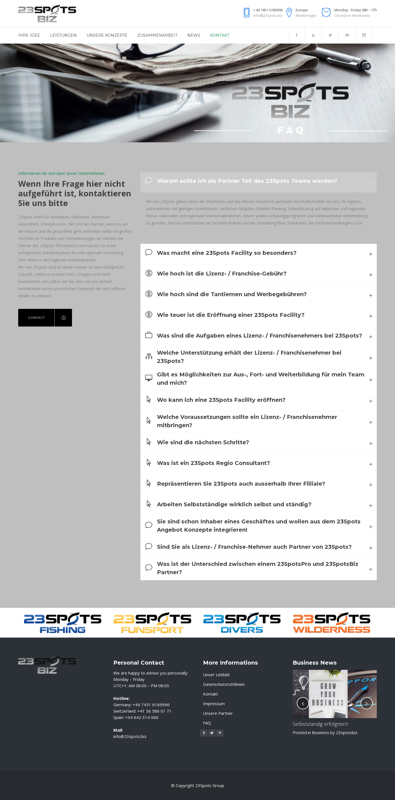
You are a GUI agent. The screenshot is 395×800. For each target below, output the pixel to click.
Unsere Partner (218, 713)
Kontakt (210, 694)
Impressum (214, 703)
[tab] (258, 182)
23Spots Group (209, 785)
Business (320, 732)
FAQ (207, 723)
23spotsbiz (346, 732)
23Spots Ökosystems (59, 245)
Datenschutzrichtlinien (224, 684)
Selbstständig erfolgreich (320, 724)
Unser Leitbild (216, 674)
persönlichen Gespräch (74, 288)
